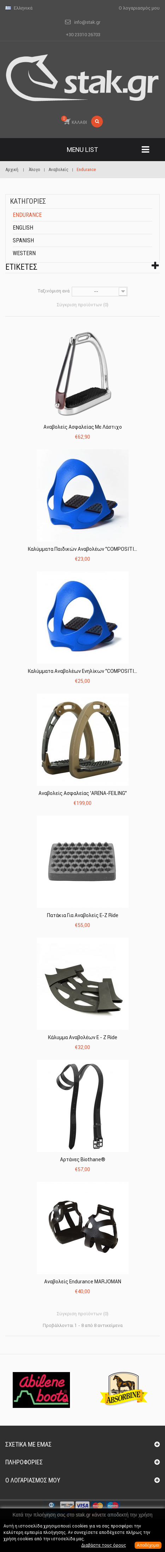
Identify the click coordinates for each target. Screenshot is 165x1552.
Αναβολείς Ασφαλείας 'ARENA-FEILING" (83, 793)
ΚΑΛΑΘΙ (74, 120)
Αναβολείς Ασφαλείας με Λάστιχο (82, 427)
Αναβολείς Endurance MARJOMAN (82, 1281)
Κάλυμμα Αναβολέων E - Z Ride (82, 1037)
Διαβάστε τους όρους (103, 1545)
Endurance (27, 215)
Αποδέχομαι (148, 1545)
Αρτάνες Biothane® (82, 1159)
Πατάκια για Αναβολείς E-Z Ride (82, 915)
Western (24, 253)
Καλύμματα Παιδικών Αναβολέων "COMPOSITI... (82, 549)
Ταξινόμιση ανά (54, 291)
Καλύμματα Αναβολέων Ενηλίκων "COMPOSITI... (82, 671)
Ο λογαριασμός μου (32, 1480)
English (23, 227)
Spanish (23, 240)
